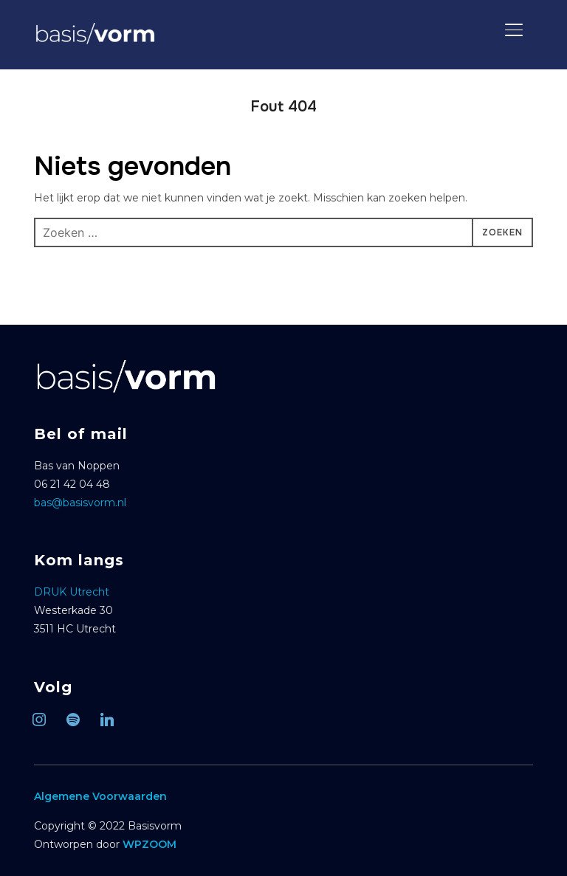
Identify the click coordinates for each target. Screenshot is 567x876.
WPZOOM (149, 844)
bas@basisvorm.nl (80, 502)
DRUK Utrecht (71, 592)
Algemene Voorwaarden (100, 796)
